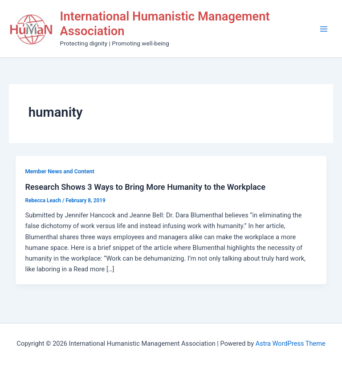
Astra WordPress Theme (291, 343)
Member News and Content (59, 171)
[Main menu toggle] (323, 29)
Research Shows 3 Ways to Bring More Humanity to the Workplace (145, 187)
